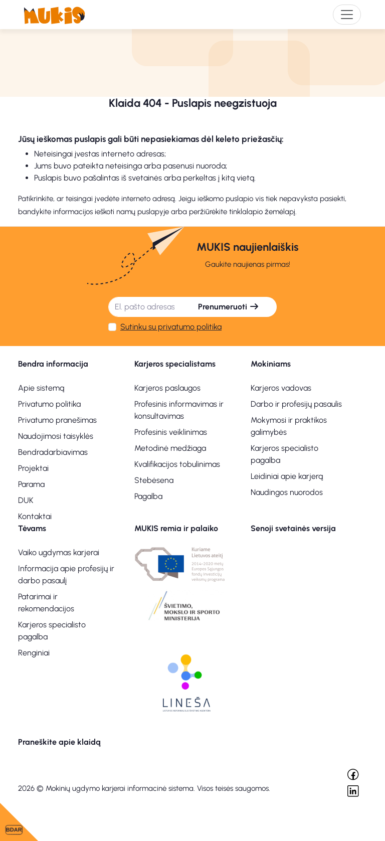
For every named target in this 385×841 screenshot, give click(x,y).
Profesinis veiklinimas (170, 432)
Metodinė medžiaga (170, 448)
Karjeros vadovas (281, 388)
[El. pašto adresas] (144, 307)
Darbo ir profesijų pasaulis (296, 404)
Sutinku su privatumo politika (171, 326)
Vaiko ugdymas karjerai (58, 552)
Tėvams (32, 528)
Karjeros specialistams (175, 364)
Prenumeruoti (228, 306)
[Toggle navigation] (347, 15)
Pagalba (148, 496)
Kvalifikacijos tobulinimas (177, 464)
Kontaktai (35, 516)
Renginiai (34, 652)
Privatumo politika (49, 404)
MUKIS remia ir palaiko (176, 528)
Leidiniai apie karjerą (287, 476)
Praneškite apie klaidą (59, 742)
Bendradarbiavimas (53, 452)
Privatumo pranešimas (57, 420)
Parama (31, 484)
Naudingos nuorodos (287, 492)
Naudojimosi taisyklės (55, 436)
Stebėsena (153, 480)
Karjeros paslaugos (167, 388)
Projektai (33, 468)
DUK (26, 500)
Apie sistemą (41, 388)
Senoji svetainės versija (293, 528)
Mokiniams (271, 364)
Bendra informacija (53, 364)
